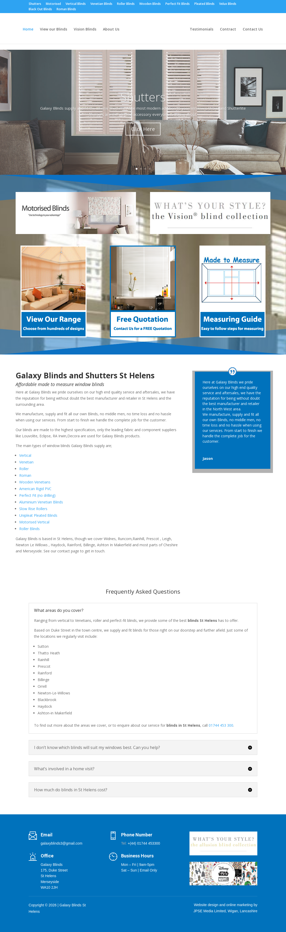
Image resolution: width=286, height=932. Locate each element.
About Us (111, 29)
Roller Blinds (126, 4)
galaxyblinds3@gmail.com (61, 843)
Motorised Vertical (34, 522)
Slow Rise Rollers (33, 508)
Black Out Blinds (40, 9)
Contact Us (253, 29)
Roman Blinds (66, 9)
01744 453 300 (221, 725)
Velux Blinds (227, 4)
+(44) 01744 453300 (144, 843)
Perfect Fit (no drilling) (37, 495)
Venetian (26, 462)
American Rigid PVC (35, 488)
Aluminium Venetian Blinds (41, 502)
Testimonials (201, 29)
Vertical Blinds (76, 4)
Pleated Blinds (204, 4)
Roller (24, 468)
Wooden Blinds (150, 4)
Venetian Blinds (101, 4)
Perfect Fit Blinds (177, 4)
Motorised (53, 4)
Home (28, 29)
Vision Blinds (85, 29)
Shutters (35, 4)
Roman (25, 475)
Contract (228, 29)
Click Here (143, 135)
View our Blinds (53, 29)
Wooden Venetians (34, 482)
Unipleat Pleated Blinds (38, 515)
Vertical (25, 455)
